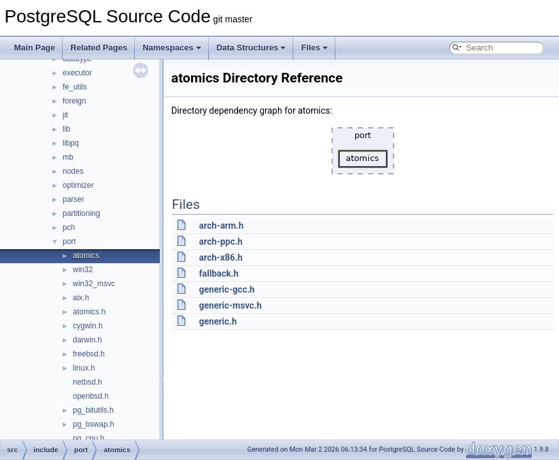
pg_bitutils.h (93, 410)
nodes (73, 171)
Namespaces (171, 47)
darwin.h (87, 339)
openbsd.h (91, 396)
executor (77, 72)
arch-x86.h (220, 257)
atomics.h (89, 311)
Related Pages (98, 47)
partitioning (81, 213)
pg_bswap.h (93, 424)
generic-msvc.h (230, 305)
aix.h (81, 297)
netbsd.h (87, 382)
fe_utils (75, 86)
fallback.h (218, 273)
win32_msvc (94, 283)
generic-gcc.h (226, 289)
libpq (71, 143)
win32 (83, 269)
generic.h (217, 321)
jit (65, 115)
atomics (86, 255)
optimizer (78, 185)
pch (69, 227)
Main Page (34, 47)
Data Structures (251, 47)
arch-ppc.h (220, 241)
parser (73, 199)
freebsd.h (89, 353)
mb (68, 157)
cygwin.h (88, 325)
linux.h (84, 368)
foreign (74, 100)
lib (66, 129)
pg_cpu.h (88, 438)
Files (314, 47)
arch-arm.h (221, 225)
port (69, 241)
